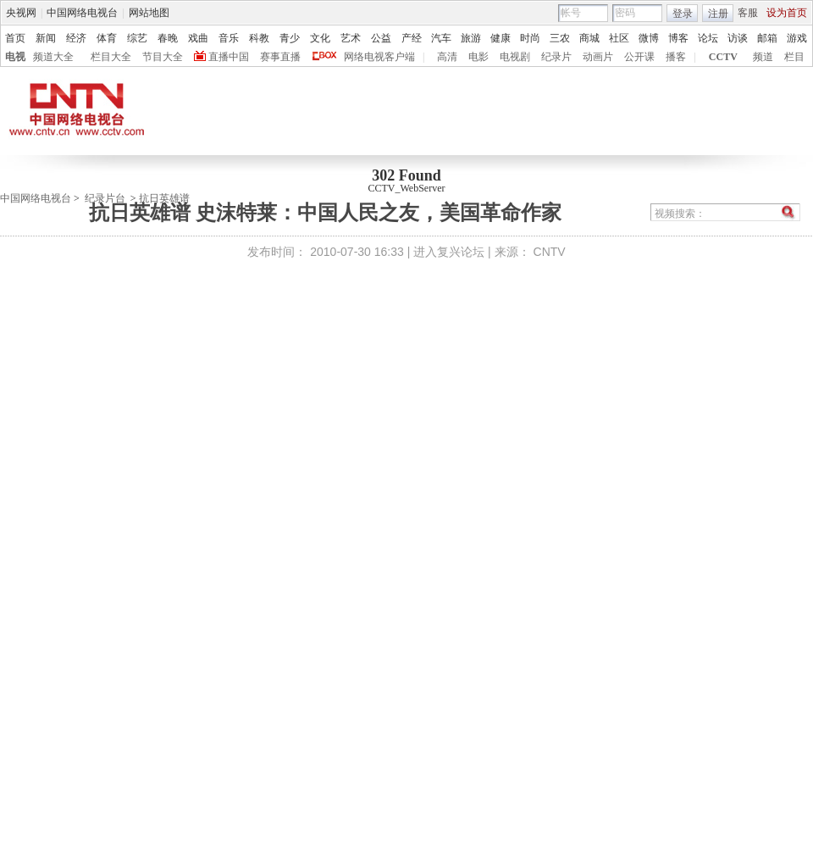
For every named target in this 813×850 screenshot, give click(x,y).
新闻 (46, 38)
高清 (447, 57)
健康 (500, 38)
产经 (411, 38)
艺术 (350, 38)
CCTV (723, 57)
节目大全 (162, 57)
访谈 (737, 38)
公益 (381, 38)
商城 (589, 38)
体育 (107, 38)
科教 (259, 38)
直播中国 (228, 57)
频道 (763, 57)
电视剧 (515, 57)
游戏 (797, 38)
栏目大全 (111, 57)
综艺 (137, 38)
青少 (289, 38)
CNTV (550, 251)
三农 (560, 38)
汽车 (441, 38)
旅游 (471, 38)
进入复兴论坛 (448, 251)
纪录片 (556, 57)
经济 (76, 38)
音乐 (228, 38)
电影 (478, 57)
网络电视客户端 (379, 57)
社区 (619, 38)
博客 (678, 38)
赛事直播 (280, 57)
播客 (676, 57)
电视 (15, 57)
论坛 (708, 38)
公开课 (639, 57)
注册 (718, 13)
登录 (682, 13)
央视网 (21, 13)
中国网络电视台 (82, 13)
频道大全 (53, 57)
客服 (748, 13)
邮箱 (767, 38)
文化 (320, 38)
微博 (649, 38)
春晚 (168, 38)
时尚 (530, 38)
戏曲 (198, 38)
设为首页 (786, 13)
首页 (15, 38)
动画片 (598, 57)
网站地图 (149, 13)
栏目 (794, 57)
